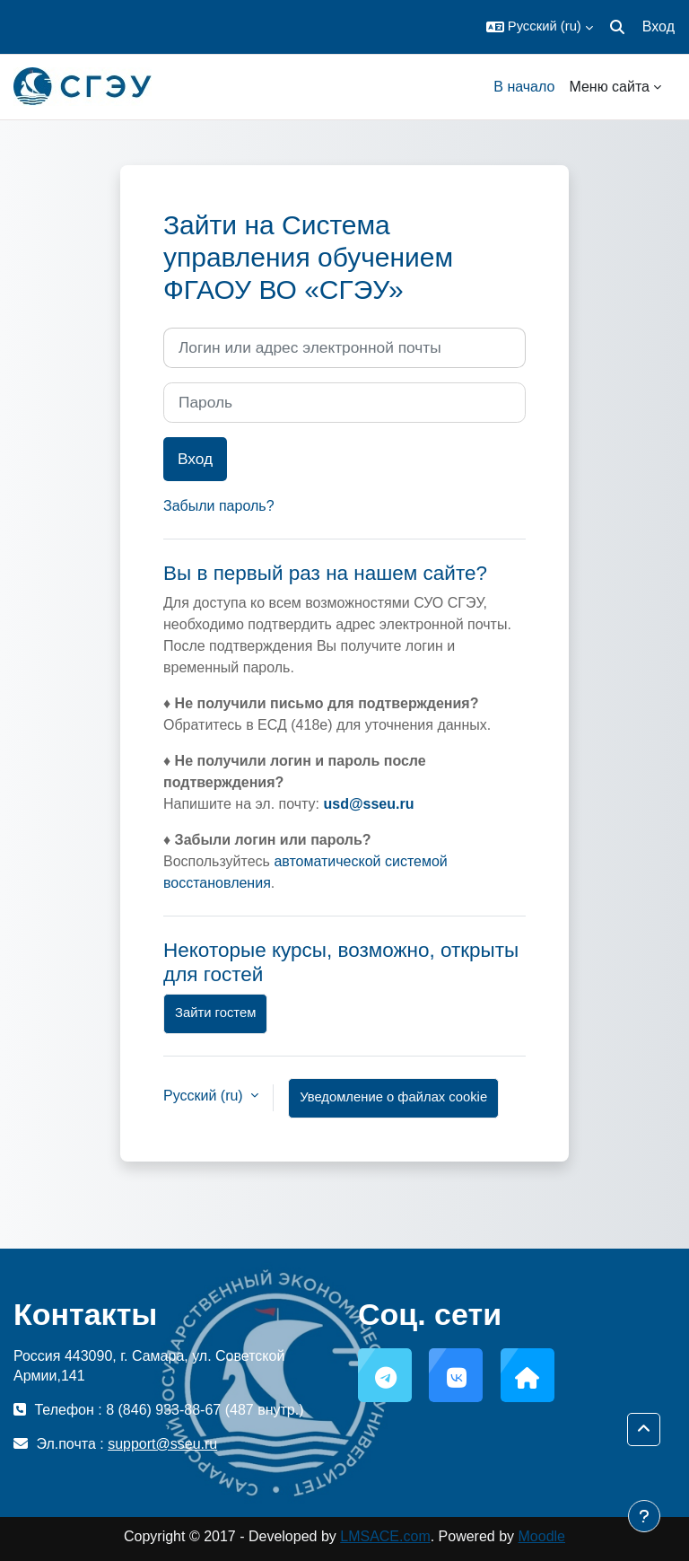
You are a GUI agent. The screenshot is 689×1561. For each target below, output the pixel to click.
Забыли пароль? (219, 505)
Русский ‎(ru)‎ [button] (205, 1095)
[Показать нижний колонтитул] (644, 1516)
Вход (658, 26)
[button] (539, 27)
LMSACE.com (385, 1536)
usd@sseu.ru (368, 803)
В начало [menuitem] (523, 86)
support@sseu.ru (162, 1443)
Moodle (542, 1536)
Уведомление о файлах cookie (393, 1097)
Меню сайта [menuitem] (609, 86)
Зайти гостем (215, 1012)
